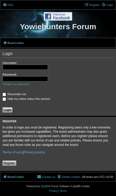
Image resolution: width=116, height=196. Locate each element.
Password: (10, 74)
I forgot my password (16, 84)
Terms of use (12, 152)
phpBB (44, 186)
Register (9, 163)
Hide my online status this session (26, 98)
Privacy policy (34, 152)
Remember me (14, 94)
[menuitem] (8, 5)
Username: (10, 62)
